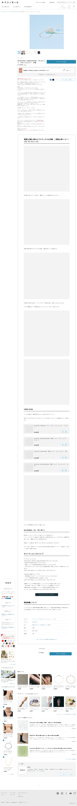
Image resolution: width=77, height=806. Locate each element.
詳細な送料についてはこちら (7, 605)
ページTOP (39, 785)
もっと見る (11, 774)
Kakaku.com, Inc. (73, 803)
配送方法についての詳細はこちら (8, 614)
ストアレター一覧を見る (71, 759)
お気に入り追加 (68, 79)
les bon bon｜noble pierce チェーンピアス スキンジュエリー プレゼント (51, 426)
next (74, 32)
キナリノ (2, 794)
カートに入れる (61, 62)
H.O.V (13, 11)
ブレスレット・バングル (51, 619)
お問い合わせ (20, 796)
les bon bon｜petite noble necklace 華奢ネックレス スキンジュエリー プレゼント (51, 439)
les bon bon (34, 622)
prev (19, 32)
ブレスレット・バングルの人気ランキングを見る (66, 714)
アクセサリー (42, 619)
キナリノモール (4, 11)
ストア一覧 (9, 11)
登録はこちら (12, 683)
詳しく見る (13, 664)
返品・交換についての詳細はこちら (8, 627)
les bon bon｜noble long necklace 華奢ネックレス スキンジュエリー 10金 (51, 465)
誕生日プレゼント (36, 624)
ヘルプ (19, 794)
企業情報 (2, 802)
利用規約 (7, 802)
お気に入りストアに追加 (67, 774)
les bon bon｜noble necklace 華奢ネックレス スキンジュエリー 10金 (50, 451)
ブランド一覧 (12, 792)
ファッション (35, 619)
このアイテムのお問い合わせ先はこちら (48, 639)
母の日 (49, 624)
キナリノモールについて (22, 792)
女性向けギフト (44, 624)
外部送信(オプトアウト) (23, 802)
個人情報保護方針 (14, 802)
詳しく (64, 431)
